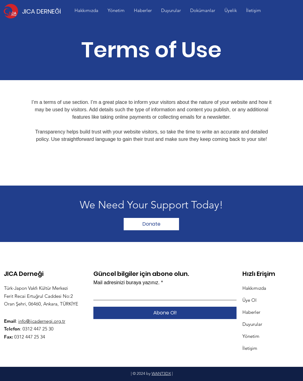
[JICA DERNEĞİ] (44, 11)
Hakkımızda (254, 288)
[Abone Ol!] (165, 313)
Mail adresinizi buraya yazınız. (126, 282)
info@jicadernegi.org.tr (41, 321)
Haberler (251, 312)
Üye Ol (249, 300)
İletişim (249, 348)
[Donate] (151, 224)
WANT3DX (161, 373)
